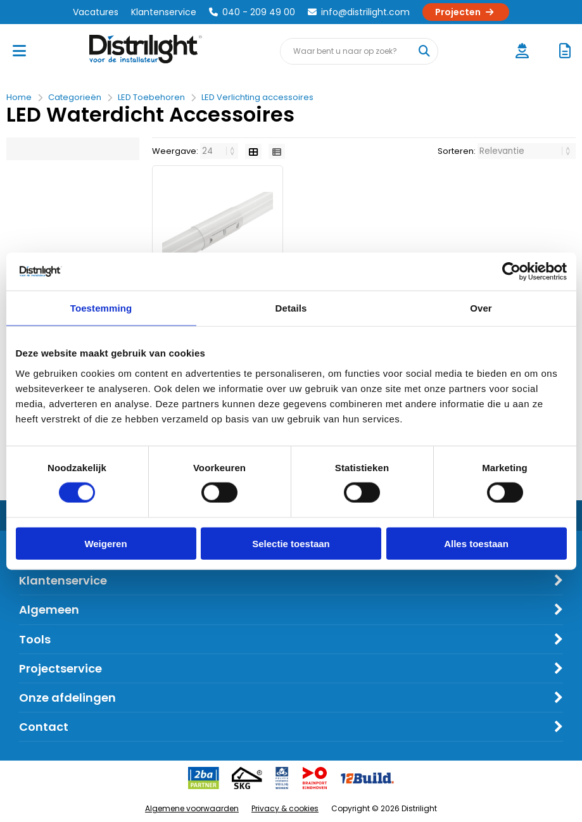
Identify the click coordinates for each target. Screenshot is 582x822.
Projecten (466, 12)
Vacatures (95, 12)
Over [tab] (481, 308)
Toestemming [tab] (101, 308)
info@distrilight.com (359, 12)
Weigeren (105, 543)
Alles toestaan (476, 543)
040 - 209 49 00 (252, 12)
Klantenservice (163, 12)
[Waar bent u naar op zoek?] (424, 51)
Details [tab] (291, 308)
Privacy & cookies (285, 808)
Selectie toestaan (291, 543)
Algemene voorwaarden (192, 808)
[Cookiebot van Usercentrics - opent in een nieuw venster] (511, 271)
